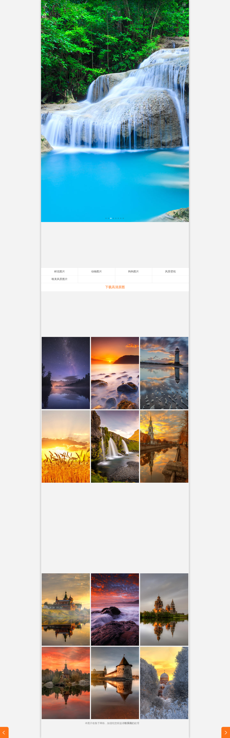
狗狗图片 (133, 271)
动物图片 (96, 271)
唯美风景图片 (60, 279)
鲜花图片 (59, 271)
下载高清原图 (115, 287)
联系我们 (129, 723)
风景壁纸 (184, 4)
